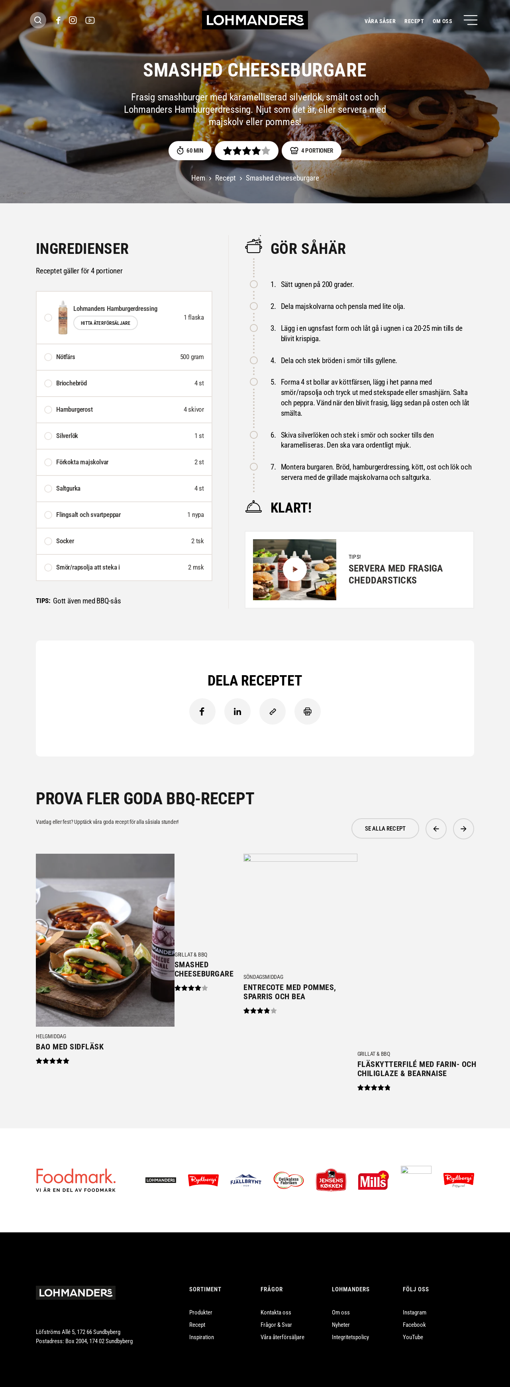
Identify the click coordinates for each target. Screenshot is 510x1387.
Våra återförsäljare (282, 1327)
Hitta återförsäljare (105, 323)
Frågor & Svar (276, 1315)
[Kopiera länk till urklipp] (272, 711)
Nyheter (341, 1315)
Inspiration (201, 1327)
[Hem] (255, 20)
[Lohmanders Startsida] (76, 1283)
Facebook (202, 711)
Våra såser (380, 21)
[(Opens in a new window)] (58, 20)
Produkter (200, 1302)
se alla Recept (385, 828)
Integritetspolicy (350, 1327)
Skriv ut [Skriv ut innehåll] (307, 711)
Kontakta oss (276, 1302)
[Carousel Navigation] (450, 828)
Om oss (442, 21)
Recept (414, 21)
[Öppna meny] (470, 20)
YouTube (413, 1327)
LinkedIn (237, 711)
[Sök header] (38, 20)
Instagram (414, 1302)
